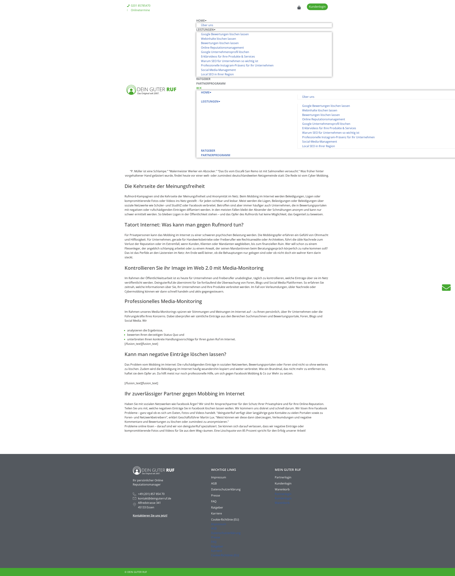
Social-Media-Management (218, 70)
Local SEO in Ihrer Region (217, 74)
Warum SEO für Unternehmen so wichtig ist (229, 61)
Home (201, 20)
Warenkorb (282, 489)
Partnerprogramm (211, 83)
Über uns (207, 25)
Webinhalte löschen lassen (218, 39)
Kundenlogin (283, 483)
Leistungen (205, 30)
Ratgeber (203, 79)
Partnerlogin (283, 477)
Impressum (218, 477)
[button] (264, 88)
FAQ (213, 501)
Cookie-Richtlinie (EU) (225, 519)
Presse (215, 495)
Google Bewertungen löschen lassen (225, 34)
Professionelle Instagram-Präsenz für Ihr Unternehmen (237, 65)
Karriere (216, 513)
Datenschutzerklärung (226, 489)
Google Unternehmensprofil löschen (225, 52)
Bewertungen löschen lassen (220, 43)
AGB (214, 483)
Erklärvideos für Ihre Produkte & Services (228, 56)
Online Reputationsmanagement (222, 48)
